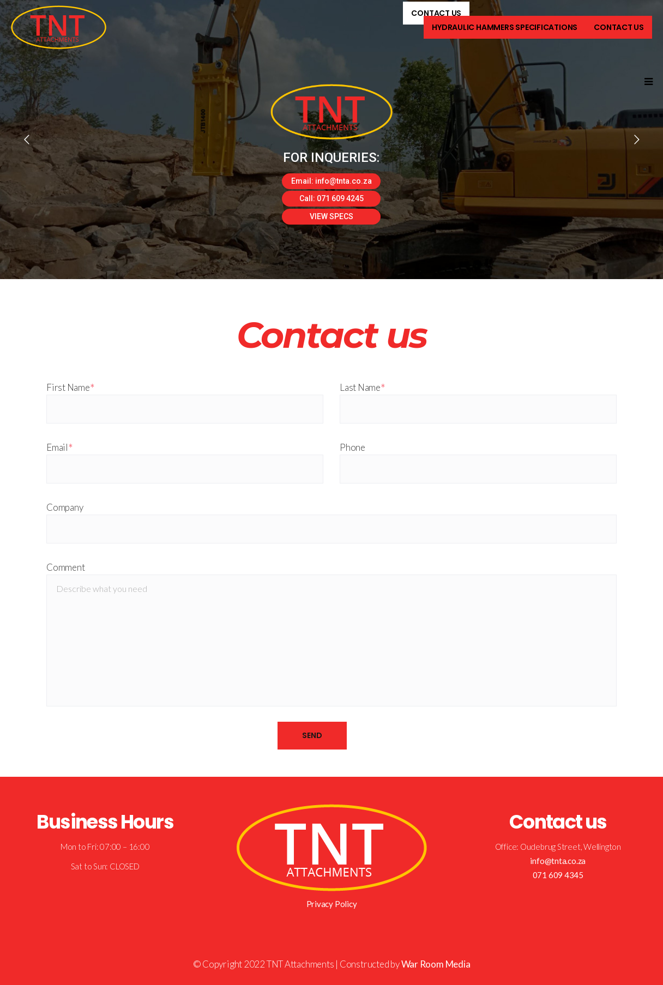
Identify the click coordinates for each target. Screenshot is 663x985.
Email (59, 447)
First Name (70, 387)
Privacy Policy (331, 904)
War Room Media (436, 964)
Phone (352, 447)
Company (64, 507)
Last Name (362, 387)
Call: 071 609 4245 (331, 198)
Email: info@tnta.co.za (331, 181)
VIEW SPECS (331, 216)
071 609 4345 (558, 875)
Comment (65, 567)
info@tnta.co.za (558, 861)
